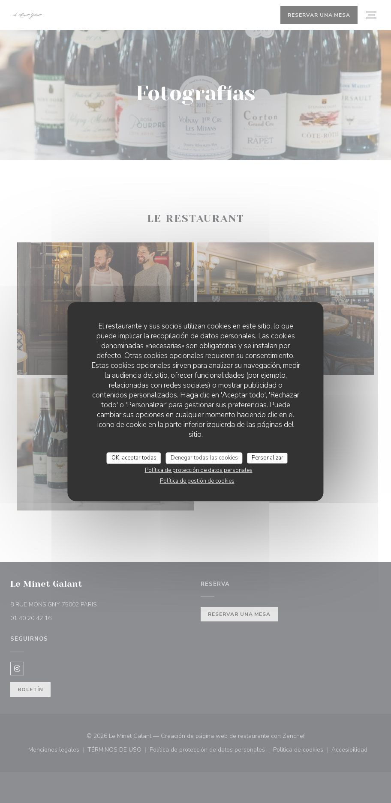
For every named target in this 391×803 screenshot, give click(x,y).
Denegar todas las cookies (204, 458)
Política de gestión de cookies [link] (197, 481)
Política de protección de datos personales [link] (199, 470)
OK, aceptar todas (133, 458)
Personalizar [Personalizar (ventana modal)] (267, 458)
